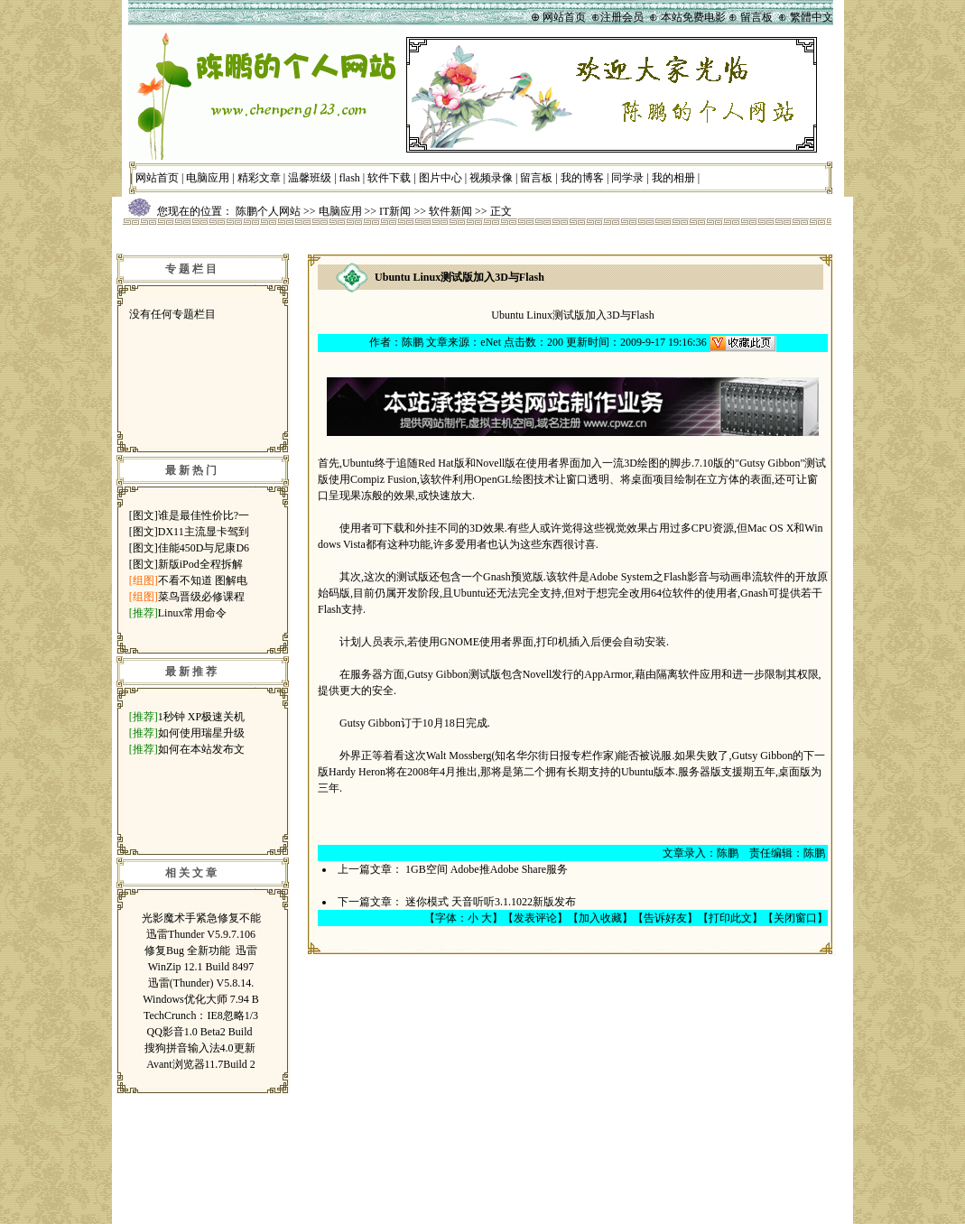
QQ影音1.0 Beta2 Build (201, 1031)
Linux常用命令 (192, 613)
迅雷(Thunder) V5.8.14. (201, 983)
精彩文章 (259, 178)
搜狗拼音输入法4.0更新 (201, 1048)
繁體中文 (811, 17)
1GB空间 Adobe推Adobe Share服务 (486, 869)
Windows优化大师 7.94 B (201, 999)
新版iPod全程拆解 (200, 564)
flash (349, 178)
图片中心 (440, 178)
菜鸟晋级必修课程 (201, 596)
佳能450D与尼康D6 (203, 548)
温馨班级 (309, 178)
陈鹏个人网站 (268, 211)
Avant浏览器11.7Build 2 (200, 1064)
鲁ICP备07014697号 (552, 1195)
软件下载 (389, 178)
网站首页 (157, 178)
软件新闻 (450, 211)
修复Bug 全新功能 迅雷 (200, 950)
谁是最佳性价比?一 (203, 515)
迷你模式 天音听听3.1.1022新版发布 (490, 901)
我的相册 (673, 178)
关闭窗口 (795, 918)
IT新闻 (395, 211)
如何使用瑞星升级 (201, 733)
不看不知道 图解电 (202, 580)
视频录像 (491, 178)
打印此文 (730, 918)
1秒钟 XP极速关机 (201, 716)
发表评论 (535, 918)
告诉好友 (665, 918)
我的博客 (582, 178)
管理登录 (633, 1114)
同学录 (627, 178)
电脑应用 (207, 178)
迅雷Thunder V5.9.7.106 (200, 934)
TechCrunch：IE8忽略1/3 (201, 1015)
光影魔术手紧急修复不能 (201, 918)
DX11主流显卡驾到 (203, 531)
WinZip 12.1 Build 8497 (201, 966)
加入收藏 (600, 918)
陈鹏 (412, 342)
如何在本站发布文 (201, 749)
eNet (490, 342)
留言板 (536, 178)
